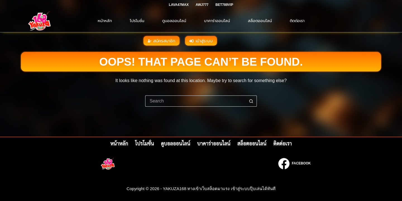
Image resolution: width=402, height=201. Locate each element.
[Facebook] (294, 163)
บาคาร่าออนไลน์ (217, 21)
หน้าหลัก (105, 21)
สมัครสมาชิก (162, 41)
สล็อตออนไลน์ (260, 21)
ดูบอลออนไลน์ (174, 21)
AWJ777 (202, 5)
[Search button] (251, 101)
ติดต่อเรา (297, 21)
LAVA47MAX (179, 5)
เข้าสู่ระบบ (201, 41)
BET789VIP (224, 5)
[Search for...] (195, 101)
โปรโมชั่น (137, 21)
